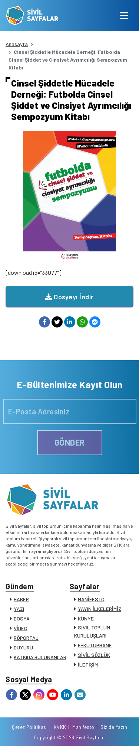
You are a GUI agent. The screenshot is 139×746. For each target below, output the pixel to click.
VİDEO (20, 628)
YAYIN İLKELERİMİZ (99, 609)
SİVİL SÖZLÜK (94, 655)
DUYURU (23, 647)
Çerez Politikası (29, 727)
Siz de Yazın (113, 727)
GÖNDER (69, 442)
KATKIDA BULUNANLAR (40, 657)
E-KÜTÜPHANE (95, 645)
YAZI (19, 609)
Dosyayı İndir (69, 297)
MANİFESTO (91, 599)
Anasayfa (17, 44)
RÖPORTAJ (26, 638)
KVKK (60, 727)
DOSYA (22, 618)
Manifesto (83, 727)
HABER (21, 599)
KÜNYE (86, 618)
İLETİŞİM (88, 664)
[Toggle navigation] (124, 15)
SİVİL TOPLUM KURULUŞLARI (92, 631)
